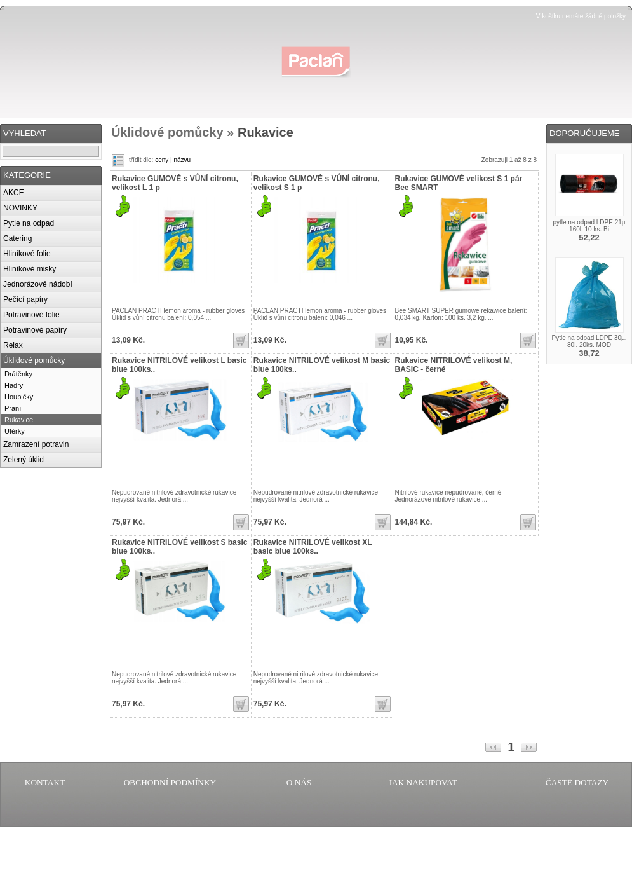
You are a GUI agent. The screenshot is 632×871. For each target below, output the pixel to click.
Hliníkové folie (27, 253)
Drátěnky (18, 374)
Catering (17, 238)
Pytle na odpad (28, 223)
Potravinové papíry (35, 330)
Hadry (13, 385)
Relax (13, 345)
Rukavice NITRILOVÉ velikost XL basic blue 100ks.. (312, 547)
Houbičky (18, 397)
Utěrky (14, 431)
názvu (182, 159)
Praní (12, 408)
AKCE (13, 192)
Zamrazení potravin (36, 444)
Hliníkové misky (29, 268)
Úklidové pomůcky (34, 360)
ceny (161, 159)
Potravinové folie (31, 314)
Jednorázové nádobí (37, 284)
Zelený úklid (23, 459)
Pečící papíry (25, 299)
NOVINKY (20, 207)
